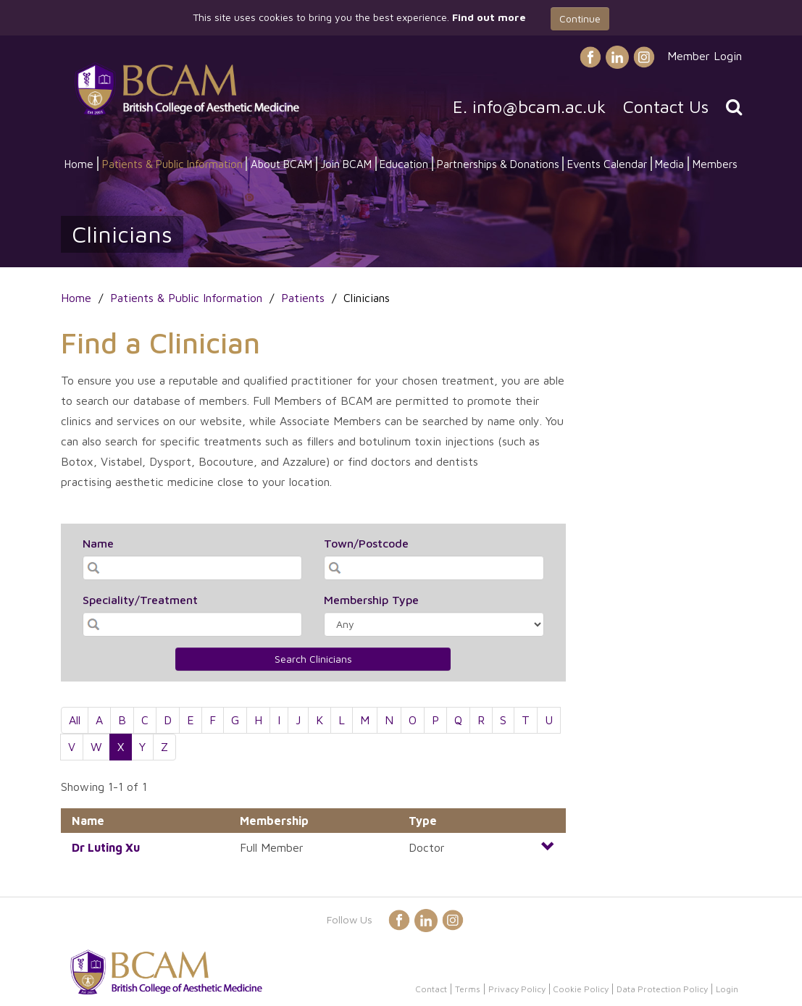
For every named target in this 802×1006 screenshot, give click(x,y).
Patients (303, 297)
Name (98, 543)
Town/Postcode (366, 543)
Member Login (704, 55)
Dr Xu (106, 847)
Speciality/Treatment (140, 599)
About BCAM (281, 163)
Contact (431, 989)
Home (78, 163)
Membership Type (371, 599)
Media (669, 163)
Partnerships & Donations (498, 163)
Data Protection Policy (662, 989)
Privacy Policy (517, 989)
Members (715, 163)
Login (727, 989)
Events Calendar (607, 163)
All (74, 719)
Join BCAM (346, 163)
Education (404, 163)
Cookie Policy (581, 989)
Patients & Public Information (172, 163)
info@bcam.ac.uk (539, 106)
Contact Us (666, 106)
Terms (467, 989)
